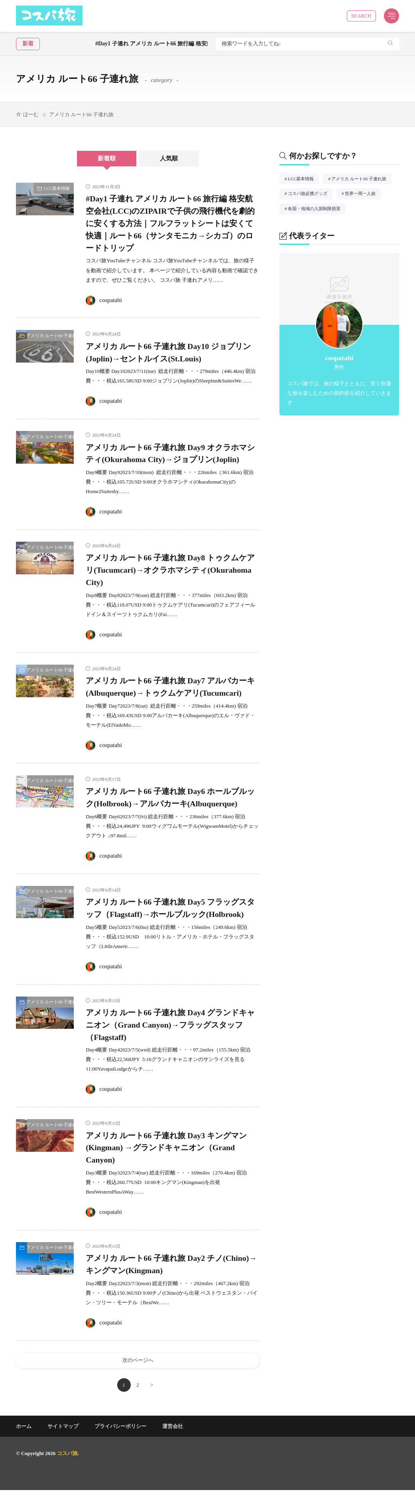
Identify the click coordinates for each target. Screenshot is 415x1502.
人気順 (171, 158)
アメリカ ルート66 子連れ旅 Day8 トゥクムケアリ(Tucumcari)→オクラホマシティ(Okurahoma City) (172, 570)
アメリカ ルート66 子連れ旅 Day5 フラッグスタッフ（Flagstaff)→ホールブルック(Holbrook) (172, 913)
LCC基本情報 (57, 188)
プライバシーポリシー (120, 1438)
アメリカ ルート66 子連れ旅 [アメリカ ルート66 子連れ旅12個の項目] (361, 180)
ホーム (23, 1438)
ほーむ (31, 114)
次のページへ (137, 1372)
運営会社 (172, 1438)
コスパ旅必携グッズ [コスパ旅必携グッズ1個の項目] (310, 195)
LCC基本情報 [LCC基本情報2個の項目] (303, 180)
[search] (390, 44)
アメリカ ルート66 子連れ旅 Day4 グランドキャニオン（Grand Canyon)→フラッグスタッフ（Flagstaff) (172, 1036)
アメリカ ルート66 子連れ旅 (50, 335)
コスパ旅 (67, 1465)
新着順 (105, 158)
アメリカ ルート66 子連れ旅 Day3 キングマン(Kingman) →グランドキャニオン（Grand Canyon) (172, 1159)
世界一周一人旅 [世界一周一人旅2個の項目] (363, 195)
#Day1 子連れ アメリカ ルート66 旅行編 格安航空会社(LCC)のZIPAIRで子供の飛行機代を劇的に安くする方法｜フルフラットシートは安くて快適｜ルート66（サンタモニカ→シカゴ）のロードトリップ (172, 223)
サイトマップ (63, 1438)
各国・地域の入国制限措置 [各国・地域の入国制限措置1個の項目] (317, 210)
